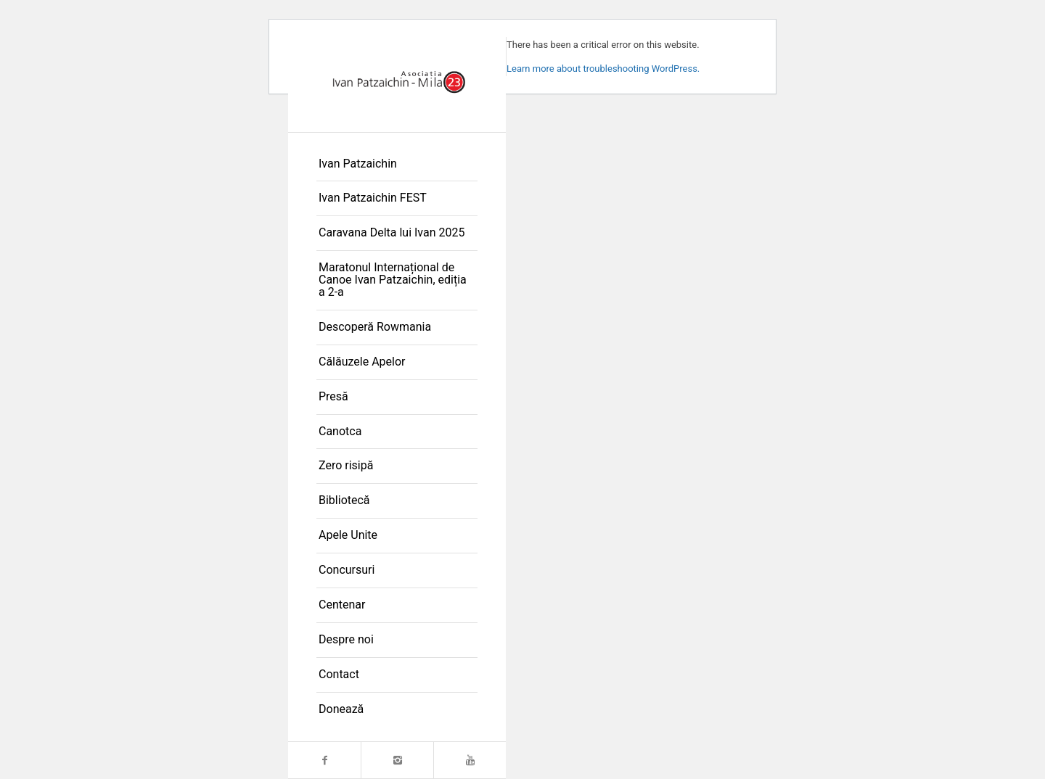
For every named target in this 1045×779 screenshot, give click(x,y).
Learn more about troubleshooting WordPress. (603, 68)
